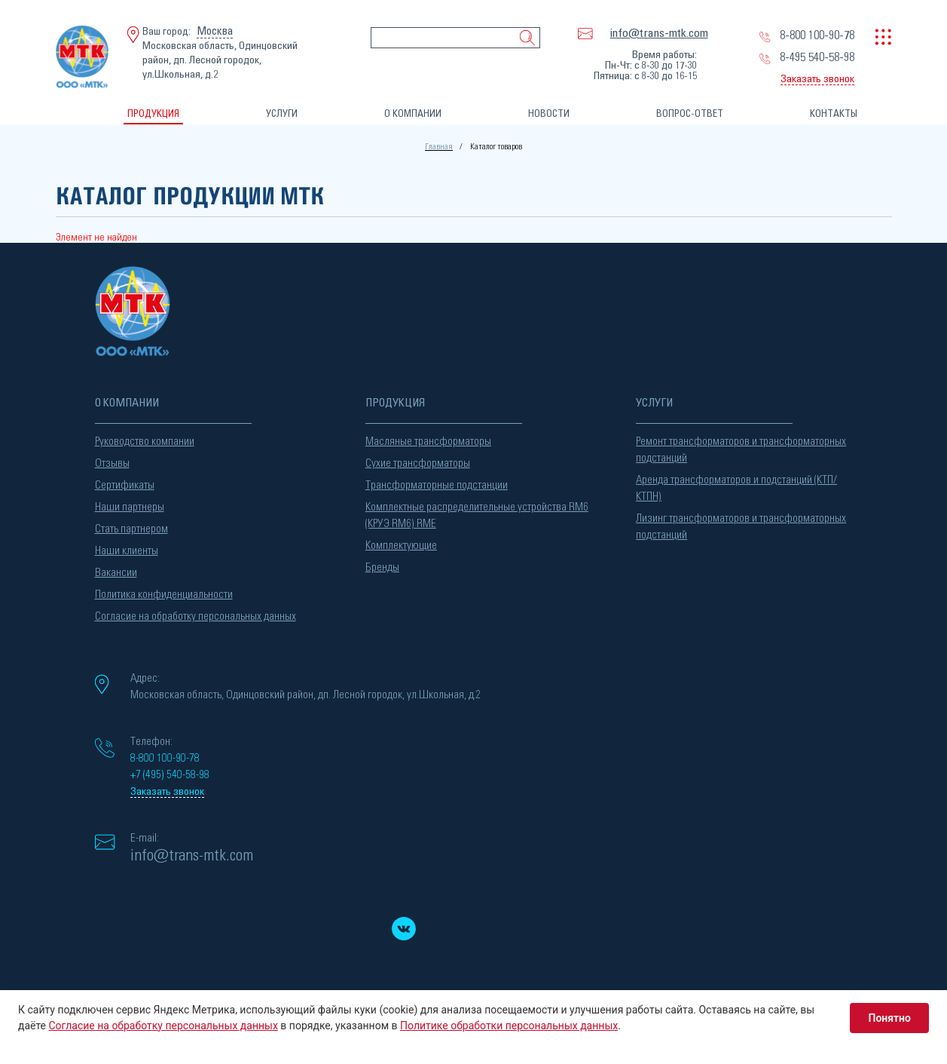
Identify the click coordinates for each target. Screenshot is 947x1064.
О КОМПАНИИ (412, 114)
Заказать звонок (817, 79)
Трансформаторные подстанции (436, 485)
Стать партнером (131, 529)
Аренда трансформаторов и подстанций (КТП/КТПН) (736, 488)
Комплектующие (401, 545)
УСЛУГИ (282, 114)
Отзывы (112, 463)
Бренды (382, 567)
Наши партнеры (129, 507)
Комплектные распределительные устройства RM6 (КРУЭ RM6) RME (476, 515)
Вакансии (116, 572)
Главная (439, 147)
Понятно (889, 1018)
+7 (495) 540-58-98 (169, 774)
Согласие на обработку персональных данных (195, 616)
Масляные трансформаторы (428, 441)
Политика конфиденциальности (164, 594)
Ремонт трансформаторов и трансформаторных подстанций (741, 450)
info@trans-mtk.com (659, 33)
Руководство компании (144, 441)
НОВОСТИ (549, 114)
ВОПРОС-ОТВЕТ (689, 114)
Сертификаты (124, 485)
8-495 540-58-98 (817, 57)
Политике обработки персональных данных (509, 1026)
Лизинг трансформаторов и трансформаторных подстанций (741, 527)
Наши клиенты (126, 551)
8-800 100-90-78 (817, 35)
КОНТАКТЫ (833, 114)
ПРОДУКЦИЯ (153, 114)
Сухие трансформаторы (417, 463)
